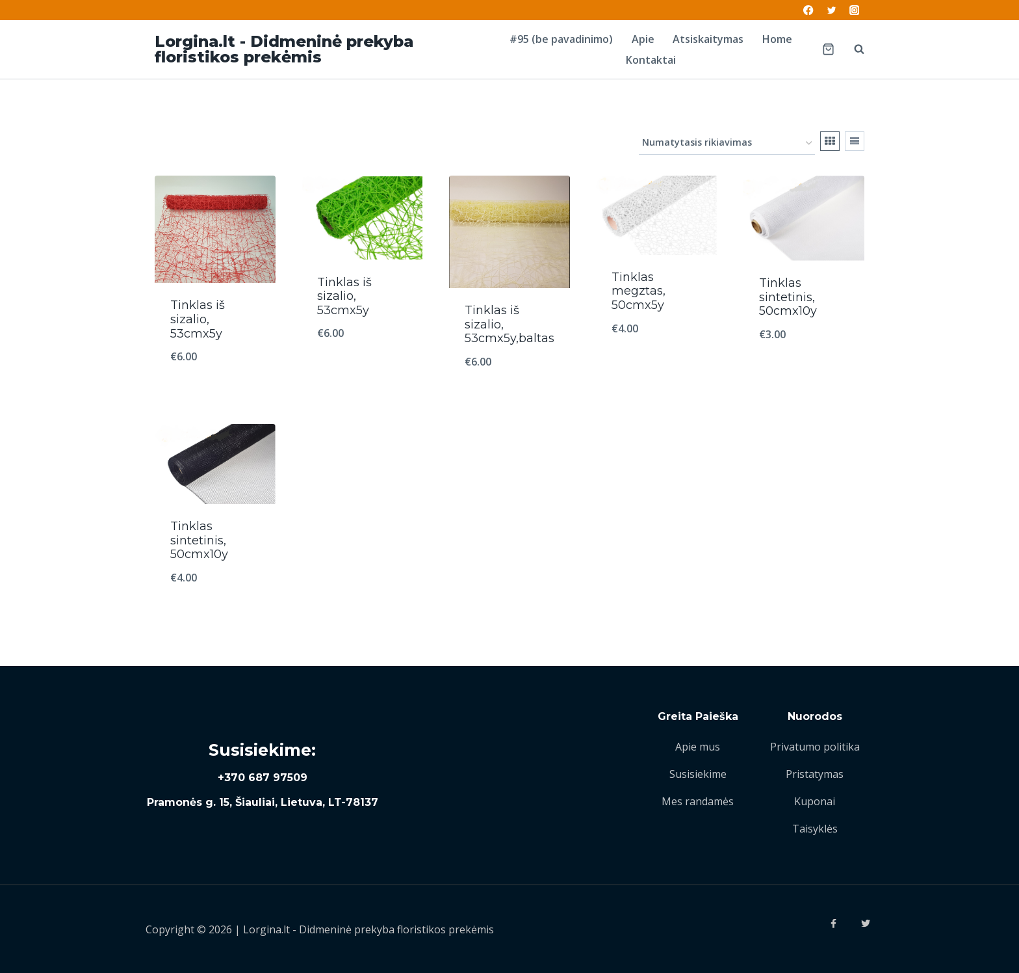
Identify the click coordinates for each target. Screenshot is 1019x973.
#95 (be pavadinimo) (561, 39)
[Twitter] (831, 10)
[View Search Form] (852, 49)
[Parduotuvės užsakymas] (727, 143)
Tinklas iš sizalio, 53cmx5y (197, 319)
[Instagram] (854, 10)
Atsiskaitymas (708, 39)
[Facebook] (809, 10)
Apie (643, 39)
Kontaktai (651, 60)
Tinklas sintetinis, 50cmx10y (788, 297)
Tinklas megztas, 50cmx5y (638, 291)
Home (777, 39)
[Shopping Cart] (828, 49)
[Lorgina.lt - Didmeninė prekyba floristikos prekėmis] (320, 49)
